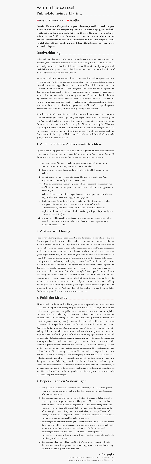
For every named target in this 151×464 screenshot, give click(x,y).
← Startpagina (106, 454)
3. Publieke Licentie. (52, 298)
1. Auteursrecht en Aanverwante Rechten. (69, 144)
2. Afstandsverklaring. (54, 231)
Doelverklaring (49, 53)
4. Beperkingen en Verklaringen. (62, 381)
